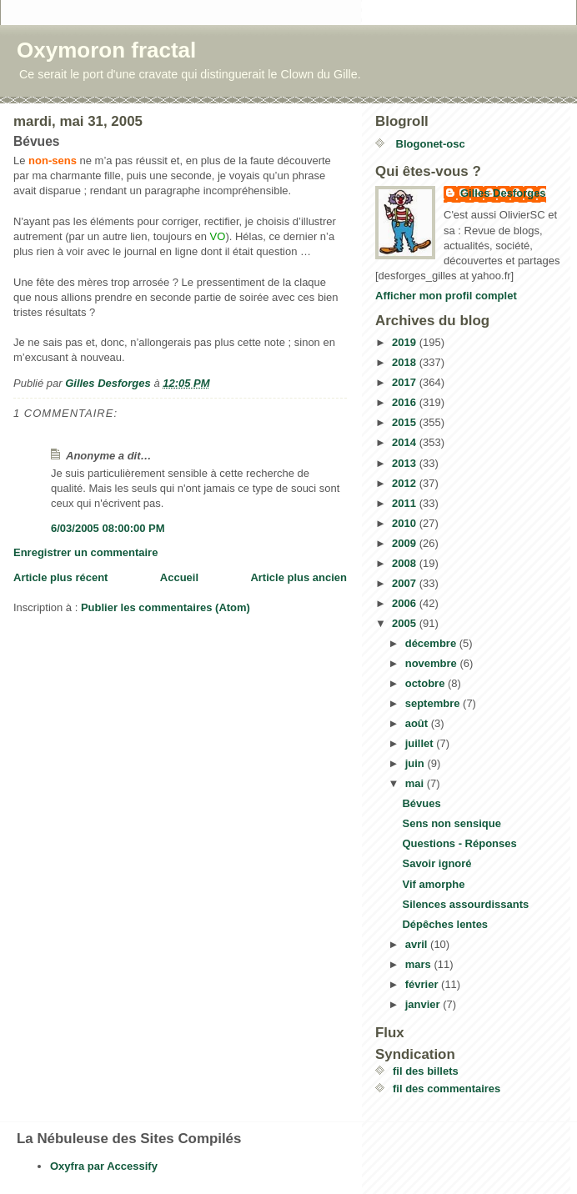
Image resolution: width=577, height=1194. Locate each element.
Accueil (179, 577)
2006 (405, 603)
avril (417, 944)
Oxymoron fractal (106, 50)
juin (416, 763)
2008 (405, 563)
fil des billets (426, 1071)
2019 (405, 342)
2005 (405, 623)
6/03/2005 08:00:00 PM (108, 528)
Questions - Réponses (459, 843)
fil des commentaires (446, 1088)
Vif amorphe (433, 884)
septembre (434, 703)
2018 (405, 362)
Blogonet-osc (429, 144)
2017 (405, 382)
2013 (405, 463)
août (418, 723)
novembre (432, 663)
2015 (405, 422)
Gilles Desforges (503, 193)
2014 (405, 442)
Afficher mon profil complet (446, 295)
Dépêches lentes (445, 924)
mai (416, 783)
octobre (426, 683)
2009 (405, 543)
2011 (405, 503)
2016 (405, 402)
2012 (405, 483)
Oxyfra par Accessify (104, 1166)
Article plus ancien (298, 577)
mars (419, 964)
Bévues (421, 803)
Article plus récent (60, 577)
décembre (432, 643)
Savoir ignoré (436, 863)
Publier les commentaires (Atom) (165, 607)
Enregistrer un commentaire (85, 552)
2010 (405, 523)
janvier (424, 1004)
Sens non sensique (451, 823)
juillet (421, 743)
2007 (405, 583)
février (423, 984)
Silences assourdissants (465, 904)
